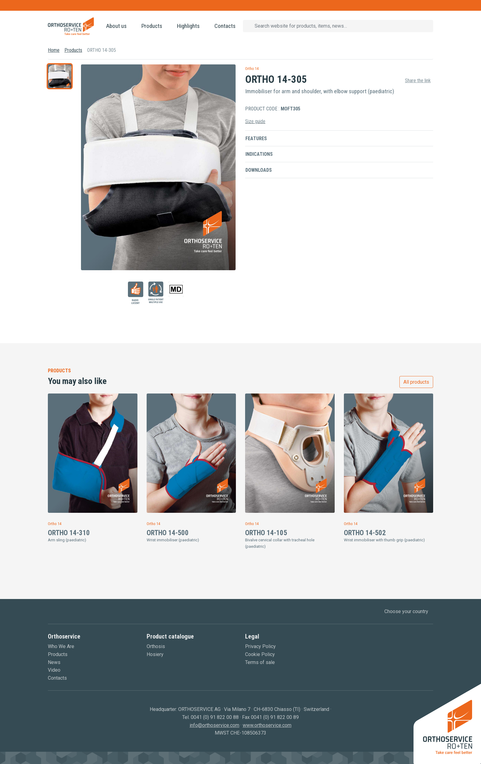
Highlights (188, 25)
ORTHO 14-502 (365, 533)
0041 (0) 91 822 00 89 (275, 717)
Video (54, 670)
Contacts (225, 25)
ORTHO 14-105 (266, 533)
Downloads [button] (258, 170)
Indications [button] (259, 154)
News (54, 662)
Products (151, 25)
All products (416, 382)
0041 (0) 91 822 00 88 (215, 717)
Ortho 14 (252, 68)
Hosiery (155, 654)
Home (54, 50)
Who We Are (61, 646)
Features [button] (256, 138)
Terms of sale (260, 662)
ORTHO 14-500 (168, 533)
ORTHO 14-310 (69, 533)
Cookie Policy (260, 654)
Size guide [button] (255, 121)
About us (116, 25)
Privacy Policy (260, 646)
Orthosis (156, 646)
